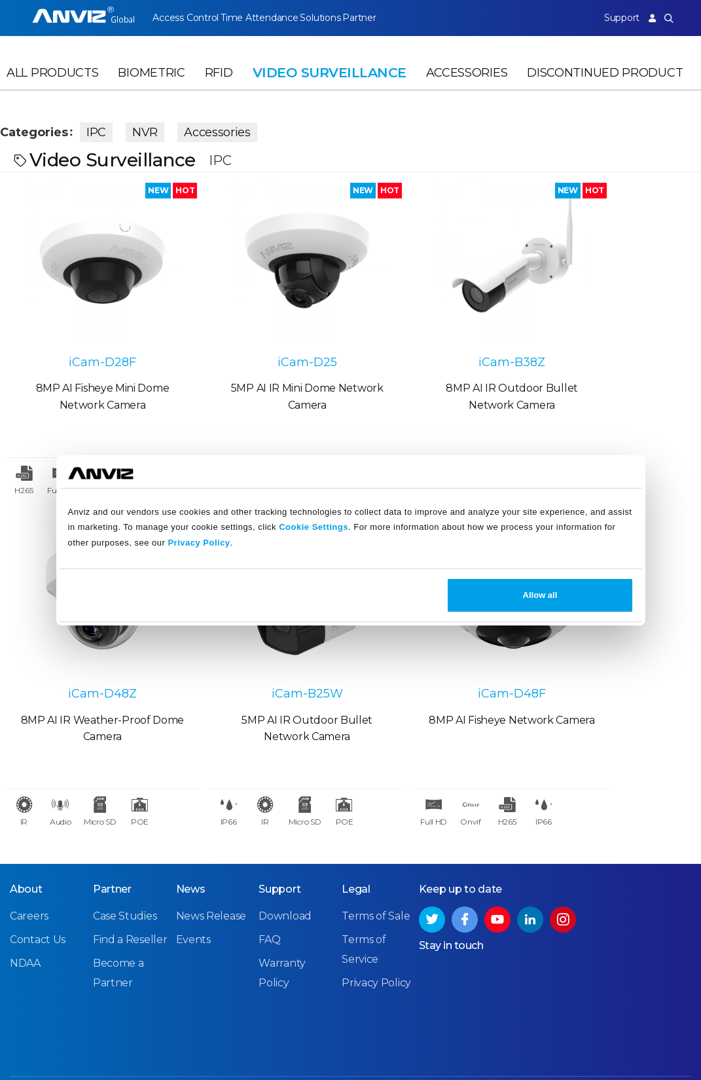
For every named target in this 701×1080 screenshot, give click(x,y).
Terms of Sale (376, 867)
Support (614, 18)
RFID (219, 82)
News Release (211, 867)
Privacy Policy (199, 543)
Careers (29, 867)
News (191, 840)
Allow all (540, 595)
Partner (379, 18)
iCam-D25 (263, 334)
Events (193, 890)
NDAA (25, 914)
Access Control (185, 18)
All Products (52, 82)
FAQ (269, 890)
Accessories (467, 82)
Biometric (151, 82)
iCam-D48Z (613, 334)
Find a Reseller (130, 890)
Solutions (333, 18)
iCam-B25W (87, 641)
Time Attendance (265, 18)
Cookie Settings (313, 527)
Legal (356, 840)
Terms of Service (525, 1046)
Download (285, 867)
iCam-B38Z (437, 334)
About (26, 840)
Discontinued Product (605, 82)
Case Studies (124, 867)
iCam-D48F (263, 641)
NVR (158, 129)
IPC (109, 129)
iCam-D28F (87, 334)
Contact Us (37, 890)
